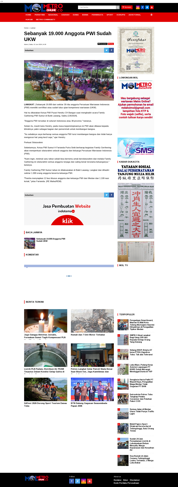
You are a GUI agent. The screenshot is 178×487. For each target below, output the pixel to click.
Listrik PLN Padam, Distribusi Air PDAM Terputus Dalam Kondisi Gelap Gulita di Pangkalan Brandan (44, 372)
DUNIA (76, 15)
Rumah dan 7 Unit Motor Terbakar (88, 335)
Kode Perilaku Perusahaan (126, 483)
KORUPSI (121, 15)
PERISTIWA (40, 15)
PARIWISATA (97, 15)
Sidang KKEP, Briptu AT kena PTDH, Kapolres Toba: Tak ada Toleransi (141, 352)
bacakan (102, 44)
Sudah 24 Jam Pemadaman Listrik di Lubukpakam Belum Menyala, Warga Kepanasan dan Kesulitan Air (142, 444)
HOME (28, 15)
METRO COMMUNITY (45, 19)
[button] (151, 13)
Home (26, 28)
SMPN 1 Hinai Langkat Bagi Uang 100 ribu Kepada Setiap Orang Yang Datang (140, 338)
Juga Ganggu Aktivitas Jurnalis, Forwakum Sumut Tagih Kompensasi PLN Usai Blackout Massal (44, 337)
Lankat (32, 28)
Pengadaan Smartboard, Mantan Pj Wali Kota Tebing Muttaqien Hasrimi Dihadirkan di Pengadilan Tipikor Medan (142, 324)
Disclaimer (135, 480)
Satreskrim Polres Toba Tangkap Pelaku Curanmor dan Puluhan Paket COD (141, 397)
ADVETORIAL (135, 15)
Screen (127, 7)
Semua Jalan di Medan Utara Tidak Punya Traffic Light (142, 411)
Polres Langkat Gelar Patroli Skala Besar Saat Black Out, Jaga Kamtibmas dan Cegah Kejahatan (92, 372)
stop (111, 44)
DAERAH (65, 15)
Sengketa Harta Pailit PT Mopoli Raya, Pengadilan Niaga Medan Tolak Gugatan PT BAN (141, 383)
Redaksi (117, 480)
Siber (125, 480)
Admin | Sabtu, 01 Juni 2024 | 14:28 (35, 44)
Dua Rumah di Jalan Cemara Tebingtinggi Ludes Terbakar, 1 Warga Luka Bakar (141, 459)
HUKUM (29, 19)
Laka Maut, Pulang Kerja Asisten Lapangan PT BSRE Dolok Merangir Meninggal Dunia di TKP (141, 368)
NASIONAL (53, 15)
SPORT (110, 15)
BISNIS (85, 15)
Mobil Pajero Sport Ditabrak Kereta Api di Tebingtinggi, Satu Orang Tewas (142, 427)
